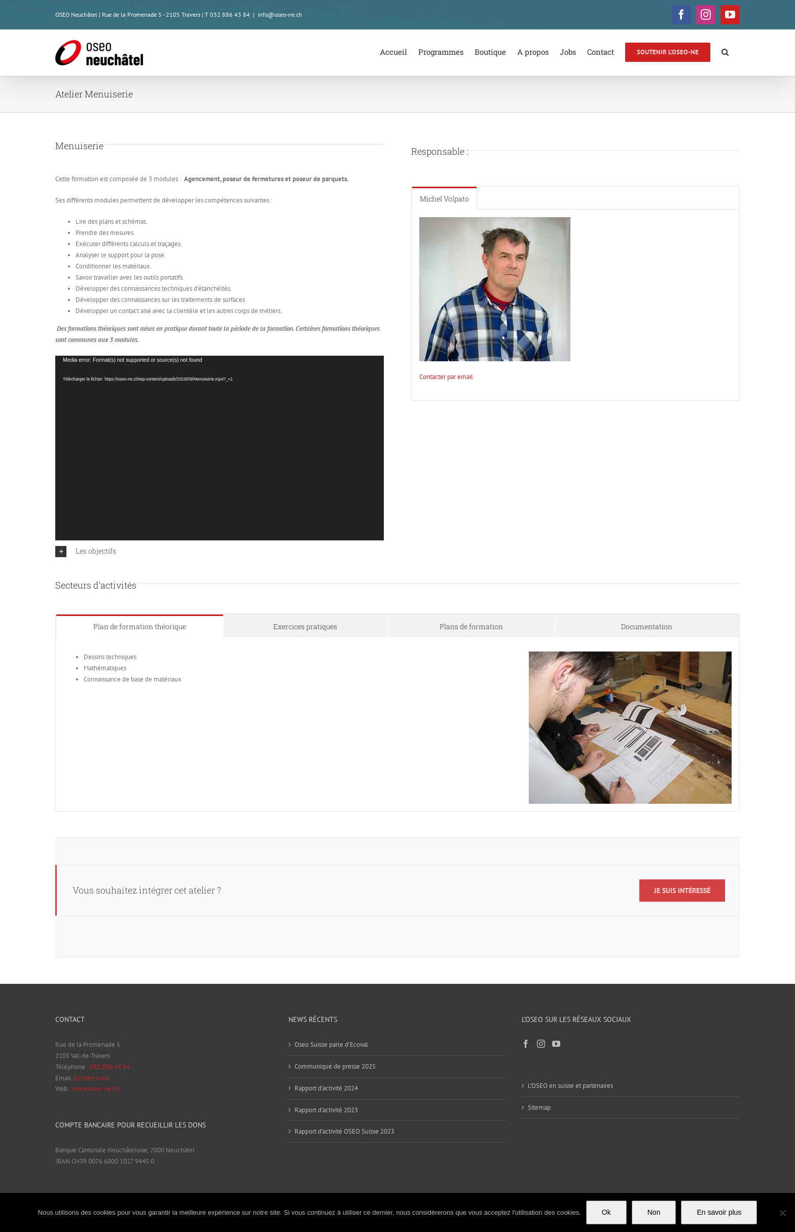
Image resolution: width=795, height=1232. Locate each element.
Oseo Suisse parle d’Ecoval (331, 1044)
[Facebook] (526, 1044)
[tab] (444, 198)
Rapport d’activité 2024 (326, 1088)
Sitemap (539, 1107)
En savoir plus (719, 1212)
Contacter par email (446, 376)
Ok (606, 1212)
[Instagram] (541, 1044)
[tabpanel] (575, 305)
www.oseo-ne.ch (95, 1088)
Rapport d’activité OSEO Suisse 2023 (344, 1131)
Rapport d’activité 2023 (326, 1110)
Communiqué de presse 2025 (335, 1066)
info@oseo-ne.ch (280, 14)
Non (654, 1212)
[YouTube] (556, 1044)
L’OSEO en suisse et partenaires (570, 1085)
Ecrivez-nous (91, 1078)
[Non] (782, 1213)
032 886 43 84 (110, 1067)
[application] (219, 448)
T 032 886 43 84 (227, 14)
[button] (725, 51)
